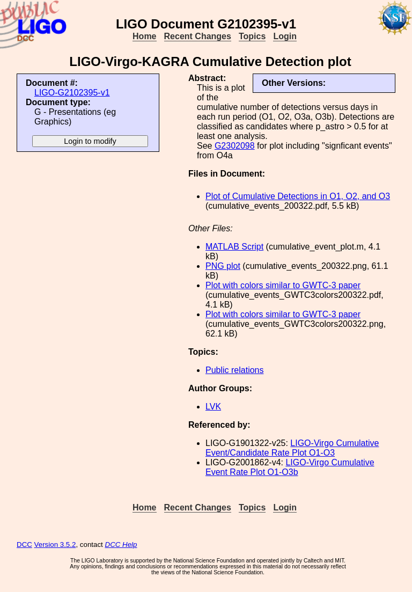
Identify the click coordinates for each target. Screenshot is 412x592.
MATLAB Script (234, 246)
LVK (213, 406)
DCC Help (121, 544)
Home (144, 36)
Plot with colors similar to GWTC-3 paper (282, 285)
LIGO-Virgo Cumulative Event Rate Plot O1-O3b (289, 467)
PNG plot (222, 266)
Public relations (234, 370)
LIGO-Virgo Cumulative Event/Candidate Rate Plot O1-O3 (292, 447)
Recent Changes (197, 36)
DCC (24, 544)
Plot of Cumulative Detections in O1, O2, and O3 (297, 196)
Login (285, 36)
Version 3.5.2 (55, 544)
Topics (252, 36)
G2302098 (235, 145)
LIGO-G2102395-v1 (72, 92)
